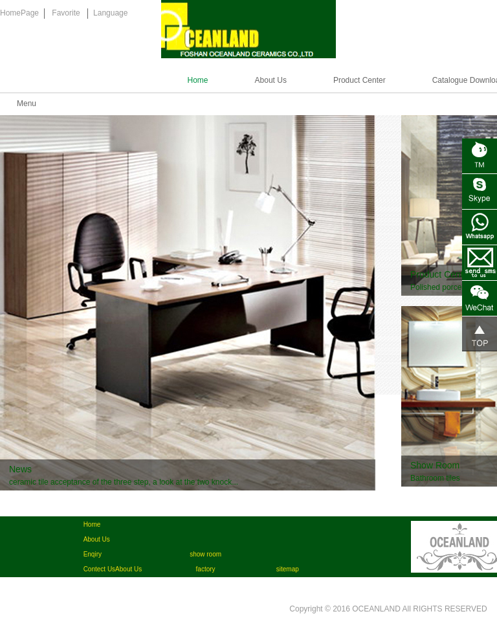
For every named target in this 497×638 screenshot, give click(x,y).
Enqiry (92, 554)
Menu (26, 103)
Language (110, 12)
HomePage (19, 12)
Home (198, 80)
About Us (271, 80)
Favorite (66, 12)
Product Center (359, 80)
